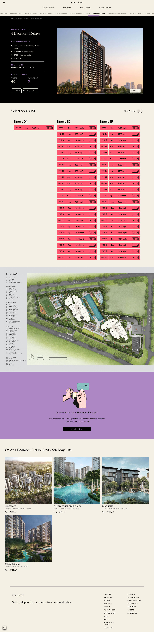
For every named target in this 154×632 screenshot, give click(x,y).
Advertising (132, 613)
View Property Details (30, 91)
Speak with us (77, 429)
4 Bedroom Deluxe (99, 13)
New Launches (85, 8)
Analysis (107, 607)
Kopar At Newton (22, 19)
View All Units (16, 91)
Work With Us (133, 604)
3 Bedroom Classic (46, 13)
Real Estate (67, 8)
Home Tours (108, 628)
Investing (107, 604)
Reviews (107, 601)
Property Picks (109, 610)
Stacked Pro (108, 598)
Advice (106, 620)
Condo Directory (105, 8)
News (106, 616)
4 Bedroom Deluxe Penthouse (117, 13)
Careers (131, 610)
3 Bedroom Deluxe (61, 13)
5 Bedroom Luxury (136, 13)
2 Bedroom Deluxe (31, 13)
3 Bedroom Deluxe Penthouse (80, 13)
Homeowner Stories (108, 624)
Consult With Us (48, 8)
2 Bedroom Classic (16, 13)
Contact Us (132, 607)
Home (13, 19)
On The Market (109, 613)
